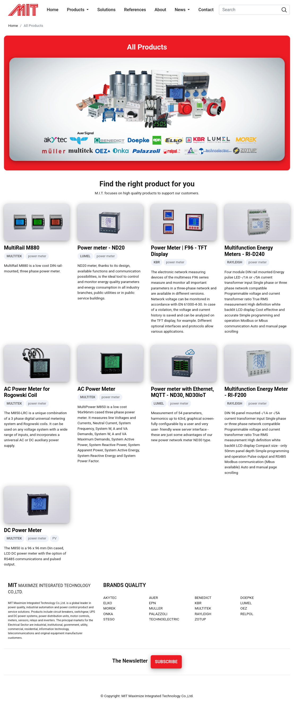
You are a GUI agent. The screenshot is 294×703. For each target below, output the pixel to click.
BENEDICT (203, 597)
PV (55, 538)
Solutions (106, 9)
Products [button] (76, 9)
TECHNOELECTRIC (164, 619)
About (160, 9)
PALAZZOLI (158, 614)
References (135, 9)
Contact (206, 9)
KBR (198, 603)
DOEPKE (247, 597)
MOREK (109, 608)
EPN (152, 603)
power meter (37, 256)
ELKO (107, 603)
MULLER (155, 608)
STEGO (109, 619)
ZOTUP (200, 619)
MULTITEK (203, 608)
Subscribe (166, 661)
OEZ (243, 608)
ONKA (108, 614)
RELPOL (246, 614)
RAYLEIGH (203, 614)
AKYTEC (109, 597)
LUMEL (246, 603)
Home (53, 9)
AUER (153, 597)
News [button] (181, 9)
